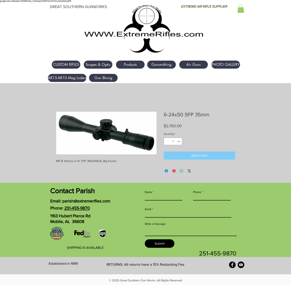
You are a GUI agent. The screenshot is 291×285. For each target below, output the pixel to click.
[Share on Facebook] (166, 170)
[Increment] (179, 141)
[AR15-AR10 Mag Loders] (67, 78)
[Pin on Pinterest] (174, 170)
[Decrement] (166, 141)
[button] (240, 8)
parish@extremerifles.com (86, 201)
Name (148, 192)
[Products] (130, 65)
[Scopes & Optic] (98, 65)
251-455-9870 (77, 208)
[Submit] (159, 243)
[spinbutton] (173, 141)
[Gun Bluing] (103, 78)
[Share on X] (189, 170)
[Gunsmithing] (161, 65)
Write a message (155, 223)
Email (148, 209)
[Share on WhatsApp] (181, 170)
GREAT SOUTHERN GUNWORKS (78, 6)
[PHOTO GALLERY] (225, 65)
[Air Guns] (193, 65)
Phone (197, 192)
